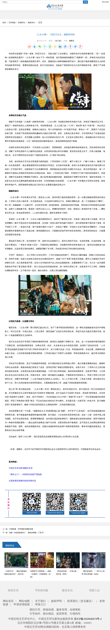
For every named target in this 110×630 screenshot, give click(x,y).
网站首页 (8, 600)
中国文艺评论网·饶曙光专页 (21, 468)
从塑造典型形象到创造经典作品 (22, 481)
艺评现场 (12, 23)
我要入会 (94, 590)
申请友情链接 (22, 604)
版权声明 (56, 600)
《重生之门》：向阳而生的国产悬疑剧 (25, 474)
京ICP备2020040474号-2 (88, 618)
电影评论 (31, 23)
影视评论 (21, 23)
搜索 (85, 2)
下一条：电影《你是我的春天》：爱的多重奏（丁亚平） (23, 533)
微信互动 (67, 590)
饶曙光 (71, 41)
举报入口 (40, 604)
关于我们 (40, 600)
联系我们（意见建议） (80, 600)
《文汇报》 (58, 41)
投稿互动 (13, 590)
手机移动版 (41, 590)
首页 (4, 23)
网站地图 (105, 2)
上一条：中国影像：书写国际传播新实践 (17, 529)
